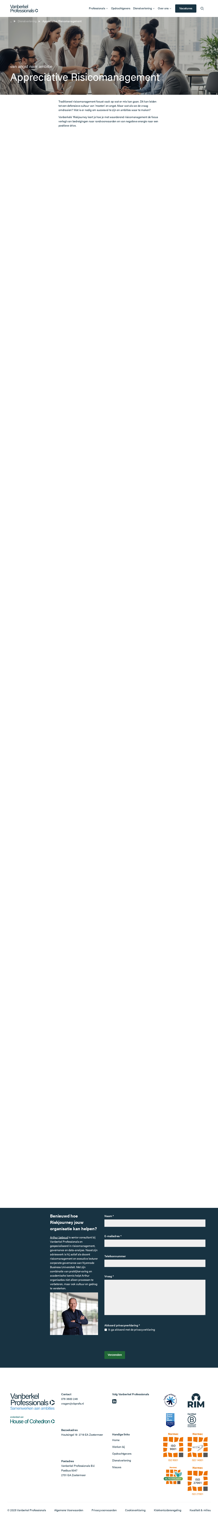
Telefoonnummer (115, 1256)
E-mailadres (113, 1236)
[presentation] (125, 1342)
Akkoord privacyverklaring (122, 1325)
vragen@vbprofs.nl (72, 1403)
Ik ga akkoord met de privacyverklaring (131, 1329)
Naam (109, 1216)
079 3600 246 (69, 1399)
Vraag (109, 1276)
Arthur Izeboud (59, 1237)
